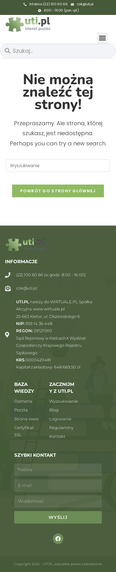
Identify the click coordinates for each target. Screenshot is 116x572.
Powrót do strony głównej (58, 191)
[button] (102, 37)
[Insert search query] (58, 165)
